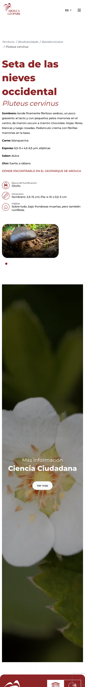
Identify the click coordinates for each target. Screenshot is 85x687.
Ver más (42, 485)
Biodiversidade (28, 42)
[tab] (6, 264)
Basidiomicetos (52, 42)
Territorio (8, 42)
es (67, 10)
